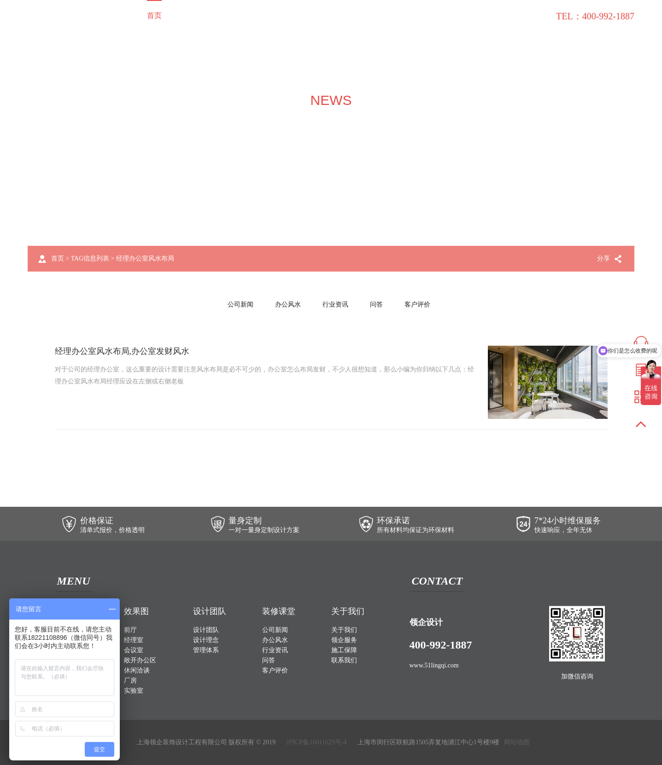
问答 (376, 304)
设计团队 (283, 15)
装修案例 (195, 15)
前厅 (130, 629)
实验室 (133, 690)
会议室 (133, 650)
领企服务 (379, 15)
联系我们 (523, 15)
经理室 (133, 640)
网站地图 (517, 742)
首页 (154, 15)
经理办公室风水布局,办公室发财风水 (122, 351)
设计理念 (206, 640)
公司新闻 (240, 304)
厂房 (130, 680)
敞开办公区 (140, 660)
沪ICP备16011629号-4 (317, 742)
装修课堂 (475, 15)
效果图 (239, 15)
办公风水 (288, 304)
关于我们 (331, 15)
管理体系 (206, 650)
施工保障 (427, 15)
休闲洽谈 (137, 670)
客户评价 (417, 304)
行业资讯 (335, 304)
